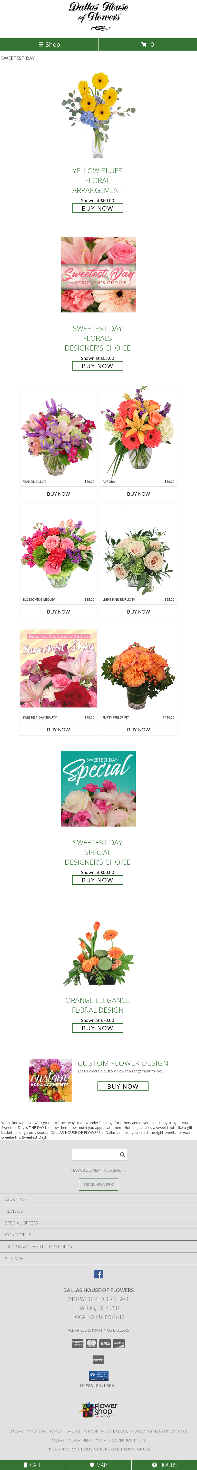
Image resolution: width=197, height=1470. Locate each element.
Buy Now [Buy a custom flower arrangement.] (123, 1086)
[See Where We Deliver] (98, 1184)
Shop (49, 44)
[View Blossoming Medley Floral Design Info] (58, 550)
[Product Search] (99, 1155)
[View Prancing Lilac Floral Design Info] (58, 432)
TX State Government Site (120, 1440)
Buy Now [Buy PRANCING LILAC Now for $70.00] (58, 494)
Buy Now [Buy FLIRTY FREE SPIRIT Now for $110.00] (138, 729)
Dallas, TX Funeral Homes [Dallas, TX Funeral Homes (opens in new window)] (36, 1431)
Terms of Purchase (100, 1449)
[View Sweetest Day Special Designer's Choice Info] (98, 788)
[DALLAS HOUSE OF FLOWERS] (98, 30)
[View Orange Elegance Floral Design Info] (98, 946)
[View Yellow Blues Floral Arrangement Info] (98, 117)
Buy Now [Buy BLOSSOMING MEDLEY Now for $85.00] (58, 611)
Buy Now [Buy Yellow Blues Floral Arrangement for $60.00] (97, 208)
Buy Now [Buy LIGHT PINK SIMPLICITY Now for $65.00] (138, 611)
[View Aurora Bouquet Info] (138, 432)
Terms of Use (137, 1449)
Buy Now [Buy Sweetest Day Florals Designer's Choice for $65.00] (97, 366)
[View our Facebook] (98, 1277)
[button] (99, 1376)
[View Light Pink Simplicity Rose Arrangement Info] (138, 550)
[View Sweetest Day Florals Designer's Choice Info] (98, 274)
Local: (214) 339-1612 (98, 1317)
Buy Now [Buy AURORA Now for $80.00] (138, 494)
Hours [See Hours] (164, 1465)
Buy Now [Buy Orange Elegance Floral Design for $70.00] (97, 1028)
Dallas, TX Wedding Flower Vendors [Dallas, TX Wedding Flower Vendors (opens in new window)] (150, 1431)
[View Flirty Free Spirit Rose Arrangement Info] (138, 668)
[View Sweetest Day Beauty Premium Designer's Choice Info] (58, 668)
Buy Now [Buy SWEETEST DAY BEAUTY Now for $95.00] (58, 729)
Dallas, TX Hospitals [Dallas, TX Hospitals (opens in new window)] (87, 1431)
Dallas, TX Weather (70, 1440)
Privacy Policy (61, 1449)
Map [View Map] (98, 1465)
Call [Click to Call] (32, 1465)
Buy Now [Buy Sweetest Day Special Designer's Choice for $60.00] (97, 880)
